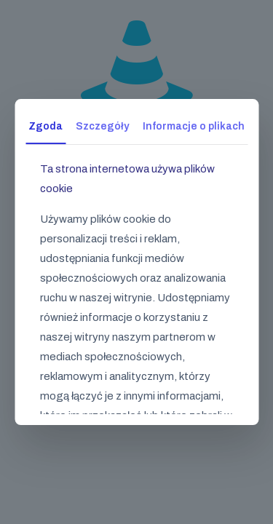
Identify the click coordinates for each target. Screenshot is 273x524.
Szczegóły (102, 126)
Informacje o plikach (194, 126)
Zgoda (45, 126)
